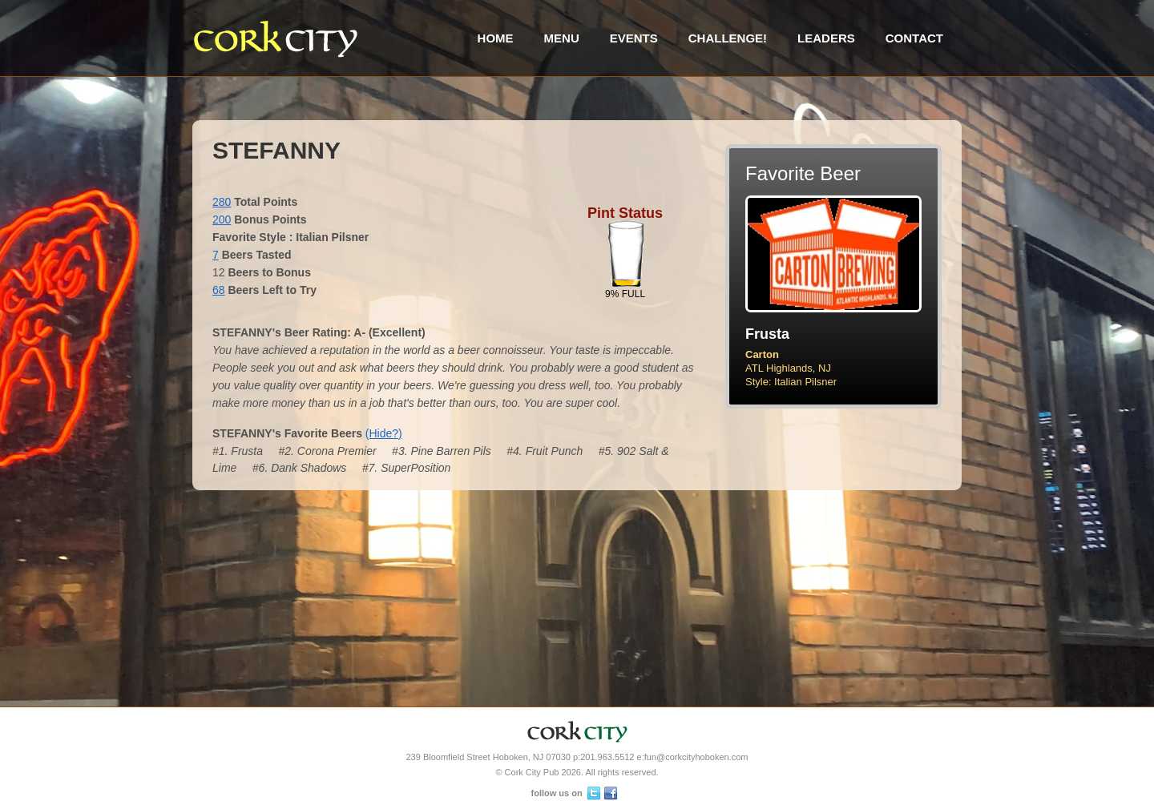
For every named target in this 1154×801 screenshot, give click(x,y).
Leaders (826, 38)
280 (221, 201)
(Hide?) (383, 433)
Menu (561, 38)
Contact (914, 38)
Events (634, 38)
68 (218, 290)
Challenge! (727, 38)
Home (496, 38)
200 (221, 219)
